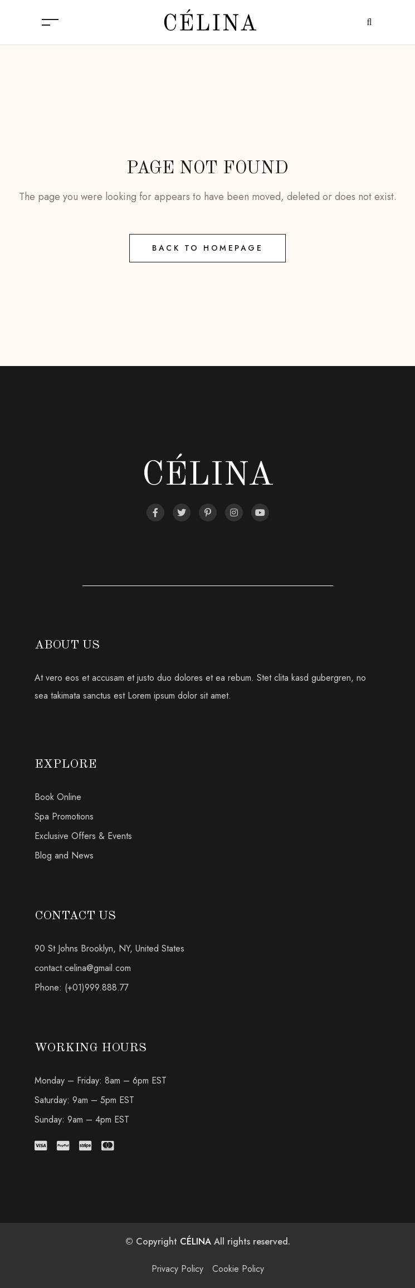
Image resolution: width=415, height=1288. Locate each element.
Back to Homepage (207, 247)
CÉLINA (195, 1241)
